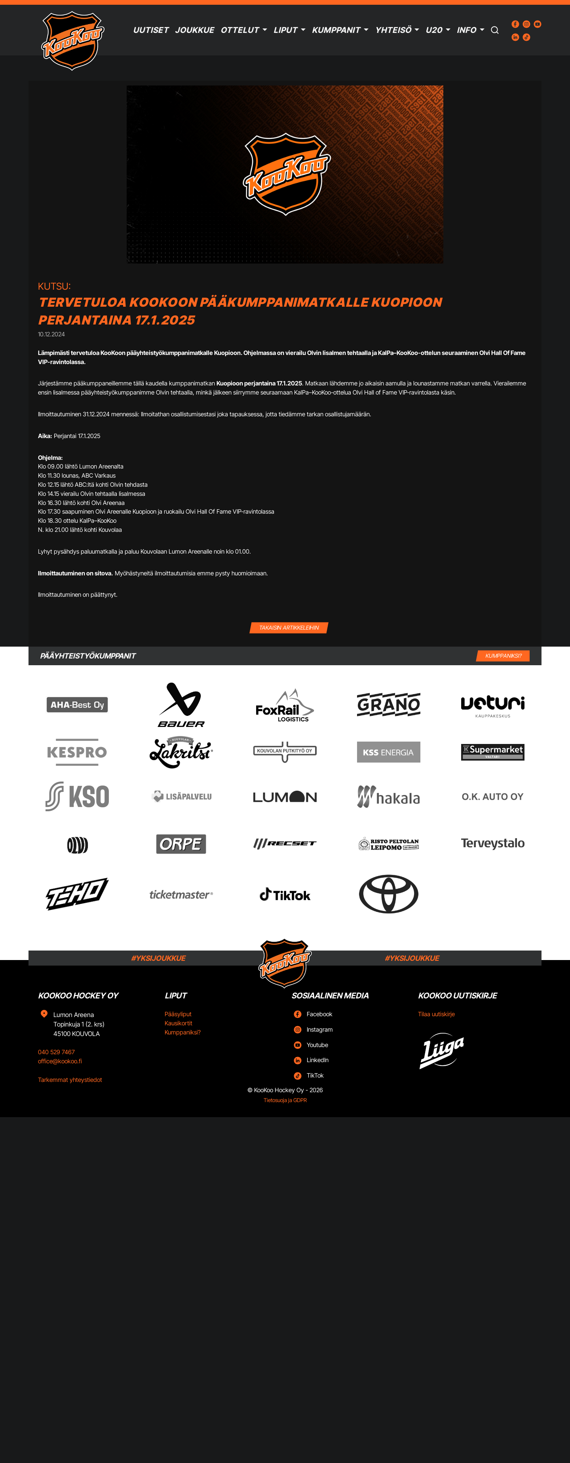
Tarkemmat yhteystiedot (70, 1079)
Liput (285, 30)
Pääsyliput (178, 1014)
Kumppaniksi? (183, 1032)
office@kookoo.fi (60, 1061)
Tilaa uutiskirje (436, 1014)
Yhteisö (393, 30)
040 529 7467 (56, 1052)
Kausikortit (178, 1023)
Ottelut (239, 30)
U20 (434, 30)
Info (466, 30)
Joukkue (194, 30)
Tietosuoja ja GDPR (285, 1100)
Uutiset (151, 30)
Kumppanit (336, 30)
